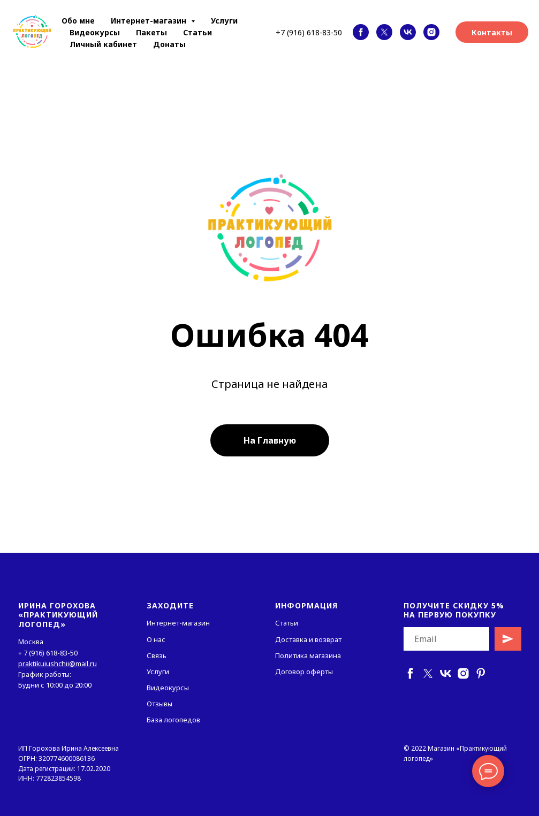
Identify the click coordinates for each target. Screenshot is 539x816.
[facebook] (361, 32)
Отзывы (159, 703)
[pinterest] (481, 673)
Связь (156, 655)
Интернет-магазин (178, 623)
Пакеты (151, 32)
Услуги (224, 21)
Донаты (169, 44)
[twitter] (384, 32)
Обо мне (78, 21)
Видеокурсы (95, 32)
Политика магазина (308, 655)
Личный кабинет (103, 44)
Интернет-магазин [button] (149, 21)
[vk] (408, 32)
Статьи (197, 32)
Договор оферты (304, 671)
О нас (156, 639)
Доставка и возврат (308, 639)
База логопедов (173, 720)
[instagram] (431, 32)
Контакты (492, 32)
